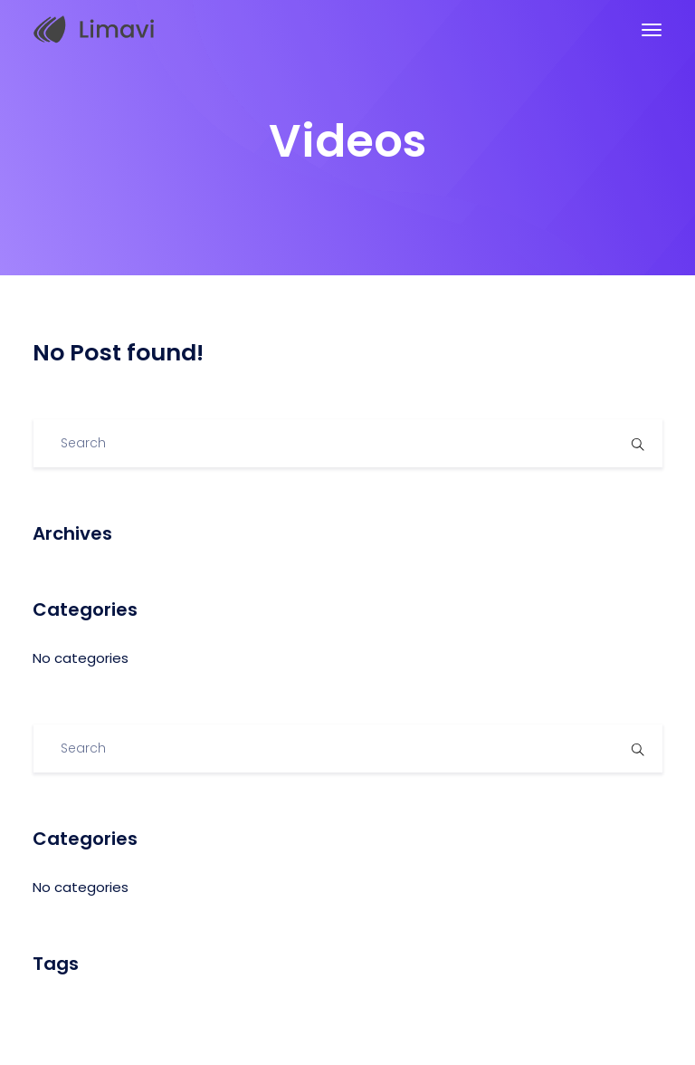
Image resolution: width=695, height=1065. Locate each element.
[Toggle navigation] (651, 30)
